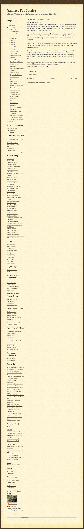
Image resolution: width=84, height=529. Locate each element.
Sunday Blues (13, 59)
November (13, 31)
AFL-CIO (9, 429)
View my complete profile (14, 514)
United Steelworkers (12, 459)
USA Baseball (10, 344)
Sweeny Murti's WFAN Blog (14, 152)
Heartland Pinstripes (12, 170)
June (12, 42)
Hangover (12, 57)
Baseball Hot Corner (12, 160)
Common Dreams (11, 380)
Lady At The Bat (11, 179)
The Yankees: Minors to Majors (15, 223)
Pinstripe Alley (11, 192)
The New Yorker (11, 486)
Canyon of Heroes (11, 164)
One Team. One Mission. (16, 119)
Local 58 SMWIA (11, 444)
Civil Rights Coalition (12, 378)
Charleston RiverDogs (13, 286)
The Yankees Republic (13, 221)
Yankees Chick (11, 232)
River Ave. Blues (11, 203)
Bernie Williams (11, 246)
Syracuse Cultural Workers (14, 407)
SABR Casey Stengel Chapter (15, 322)
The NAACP (10, 411)
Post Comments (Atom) (42, 82)
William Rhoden (11, 358)
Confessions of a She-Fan (13, 166)
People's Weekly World (13, 480)
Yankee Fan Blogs (11, 228)
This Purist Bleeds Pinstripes (14, 225)
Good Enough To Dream (16, 62)
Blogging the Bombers (13, 144)
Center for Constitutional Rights (15, 376)
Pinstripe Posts (11, 150)
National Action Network (13, 389)
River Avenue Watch (12, 204)
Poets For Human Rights (13, 400)
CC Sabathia (10, 248)
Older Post (74, 78)
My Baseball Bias (11, 182)
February (13, 51)
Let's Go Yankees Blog (13, 181)
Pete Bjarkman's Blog (12, 349)
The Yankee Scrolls (12, 219)
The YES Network (12, 130)
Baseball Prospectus (12, 313)
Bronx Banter (10, 159)
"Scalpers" (13, 70)
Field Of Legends (14, 72)
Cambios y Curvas (12, 162)
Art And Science (14, 96)
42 (10, 79)
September (13, 36)
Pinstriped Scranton (12, 299)
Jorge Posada (10, 253)
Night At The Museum (16, 75)
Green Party (10, 382)
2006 (10, 121)
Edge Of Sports (11, 333)
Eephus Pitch (10, 335)
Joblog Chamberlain (12, 177)
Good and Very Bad (15, 94)
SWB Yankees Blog (12, 303)
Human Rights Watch (12, 385)
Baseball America (11, 312)
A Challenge (13, 81)
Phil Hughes (10, 271)
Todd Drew (13, 504)
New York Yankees (12, 128)
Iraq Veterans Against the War (14, 387)
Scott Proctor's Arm (12, 208)
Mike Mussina (10, 257)
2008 (10, 25)
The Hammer (13, 83)
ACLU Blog (10, 471)
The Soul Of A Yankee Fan (17, 68)
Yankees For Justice (21, 10)
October (13, 33)
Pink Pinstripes (11, 190)
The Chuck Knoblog (12, 214)
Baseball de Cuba (11, 345)
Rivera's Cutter (11, 206)
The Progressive (11, 487)
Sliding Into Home (12, 210)
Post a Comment (33, 74)
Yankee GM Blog (11, 230)
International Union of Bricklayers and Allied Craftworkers (13, 440)
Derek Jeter (10, 252)
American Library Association (15, 369)
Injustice (12, 100)
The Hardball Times (12, 324)
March (12, 49)
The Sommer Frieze (12, 215)
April (12, 46)
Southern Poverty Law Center (14, 406)
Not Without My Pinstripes (14, 186)
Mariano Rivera (11, 255)
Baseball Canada (11, 347)
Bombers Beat (10, 148)
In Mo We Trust (11, 171)
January (13, 53)
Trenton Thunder (11, 283)
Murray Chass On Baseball (14, 317)
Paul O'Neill (10, 261)
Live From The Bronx (16, 55)
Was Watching (10, 227)
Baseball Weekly (11, 315)
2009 (10, 23)
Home (52, 78)
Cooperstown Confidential (14, 331)
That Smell (13, 66)
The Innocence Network (13, 409)
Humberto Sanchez (12, 270)
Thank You (13, 98)
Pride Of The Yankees (12, 195)
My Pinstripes (10, 184)
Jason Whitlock (11, 360)
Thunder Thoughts (12, 305)
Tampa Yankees (11, 284)
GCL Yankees (10, 290)
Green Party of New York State (15, 384)
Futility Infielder (11, 168)
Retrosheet (10, 319)
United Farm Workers (12, 455)
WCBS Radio (10, 132)
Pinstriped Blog (11, 193)
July (12, 40)
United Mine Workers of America (15, 457)
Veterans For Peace (12, 415)
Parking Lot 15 (14, 64)
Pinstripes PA (10, 301)
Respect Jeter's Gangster (13, 201)
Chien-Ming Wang (12, 250)
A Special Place (14, 92)
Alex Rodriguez (11, 244)
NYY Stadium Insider (12, 188)
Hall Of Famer (14, 103)
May (12, 44)
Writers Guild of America (13, 464)
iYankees (9, 175)
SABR (8, 321)
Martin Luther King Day (16, 85)
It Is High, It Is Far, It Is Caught (15, 173)
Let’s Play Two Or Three (16, 107)
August (13, 38)
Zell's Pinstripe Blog (12, 237)
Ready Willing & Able (13, 404)
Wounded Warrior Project (13, 420)
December (13, 29)
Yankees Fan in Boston (13, 234)
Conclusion (13, 105)
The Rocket (13, 109)
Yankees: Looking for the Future (15, 236)
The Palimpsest (11, 473)
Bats (8, 146)
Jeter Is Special (14, 87)
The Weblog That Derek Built (14, 217)
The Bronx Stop (11, 212)
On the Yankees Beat (12, 143)
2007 (10, 27)
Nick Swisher (10, 259)
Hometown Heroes (15, 90)
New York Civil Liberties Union (15, 395)
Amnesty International (13, 371)
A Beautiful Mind (14, 77)
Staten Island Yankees (12, 288)
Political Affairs (11, 482)
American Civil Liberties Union (15, 367)
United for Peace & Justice (14, 413)
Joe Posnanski (10, 337)
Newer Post (30, 78)
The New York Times (12, 484)
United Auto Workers (12, 453)
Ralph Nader (10, 402)
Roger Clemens (11, 263)
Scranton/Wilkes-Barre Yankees (15, 281)
